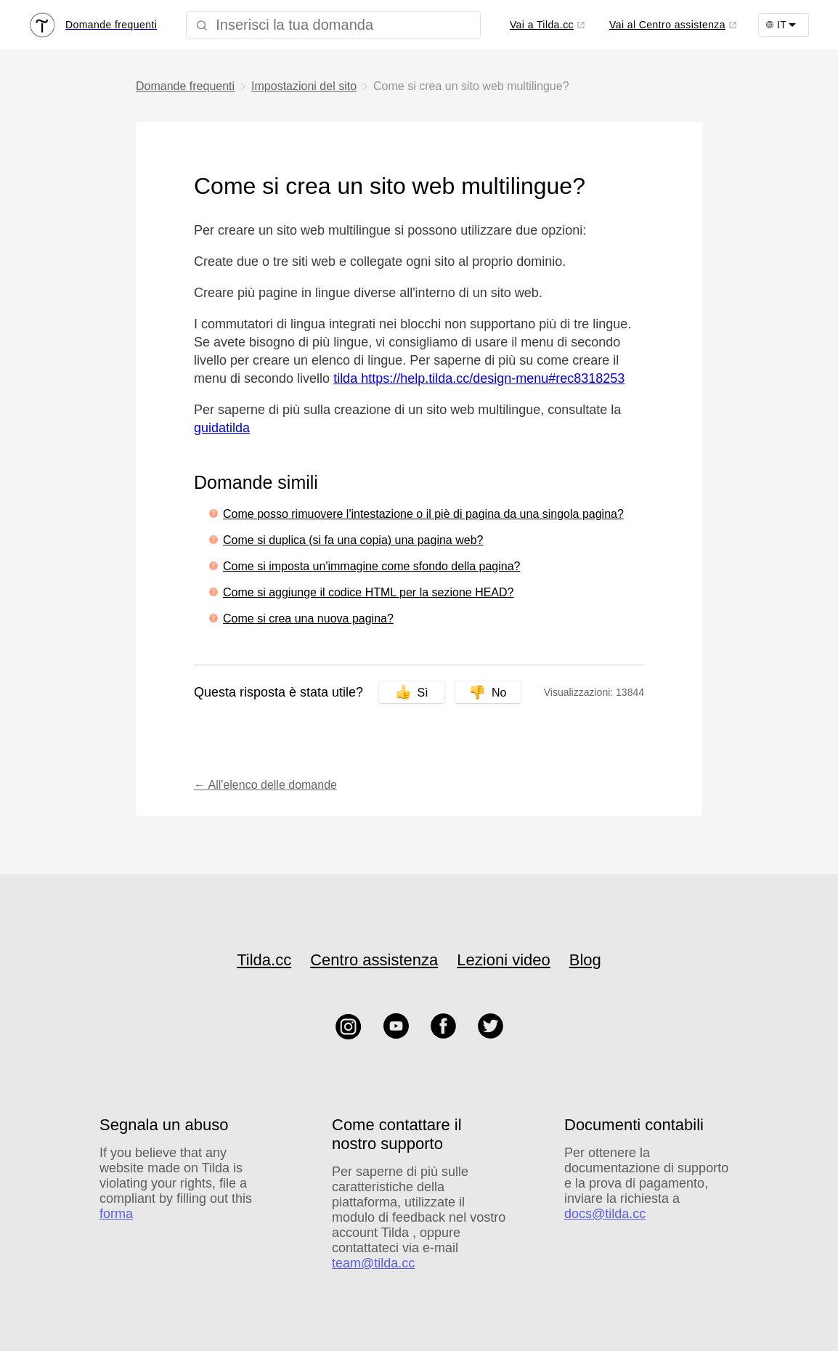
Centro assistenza (374, 960)
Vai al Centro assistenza (667, 25)
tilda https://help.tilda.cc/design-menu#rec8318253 (479, 378)
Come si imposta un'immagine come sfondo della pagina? (372, 566)
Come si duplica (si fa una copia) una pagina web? (353, 540)
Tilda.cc (264, 960)
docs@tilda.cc (605, 1213)
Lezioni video (503, 960)
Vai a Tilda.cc (542, 25)
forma (116, 1213)
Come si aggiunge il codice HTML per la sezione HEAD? (368, 592)
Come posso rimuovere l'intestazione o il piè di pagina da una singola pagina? (423, 514)
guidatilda (222, 428)
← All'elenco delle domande (265, 785)
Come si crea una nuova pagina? (308, 618)
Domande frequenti (185, 86)
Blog (585, 960)
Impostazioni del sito (304, 86)
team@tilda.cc (373, 1263)
